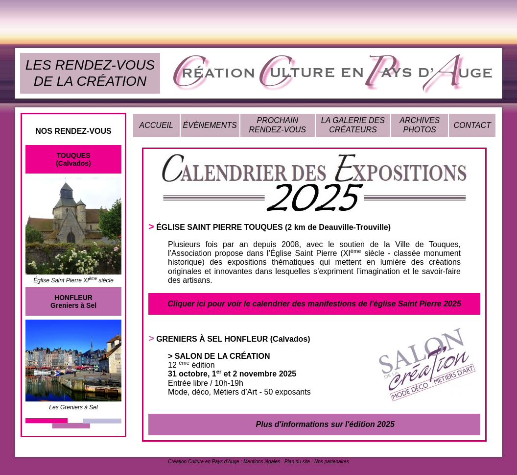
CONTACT (472, 125)
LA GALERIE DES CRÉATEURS (353, 124)
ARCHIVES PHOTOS (420, 124)
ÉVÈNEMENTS (210, 125)
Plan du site (297, 461)
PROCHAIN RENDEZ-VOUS (277, 124)
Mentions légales (261, 461)
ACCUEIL (156, 125)
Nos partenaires (331, 461)
